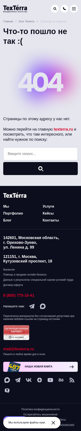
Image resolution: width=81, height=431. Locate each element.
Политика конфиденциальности (40, 409)
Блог (7, 220)
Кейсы (48, 213)
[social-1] (72, 380)
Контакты (51, 220)
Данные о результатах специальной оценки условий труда (38, 279)
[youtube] (50, 380)
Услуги (48, 206)
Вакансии (9, 269)
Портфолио (13, 213)
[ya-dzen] (39, 380)
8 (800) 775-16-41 (18, 295)
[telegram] (32, 306)
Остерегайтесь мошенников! (40, 414)
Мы (6, 206)
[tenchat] (7, 391)
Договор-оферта (13, 285)
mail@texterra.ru (18, 349)
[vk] (29, 380)
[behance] (61, 380)
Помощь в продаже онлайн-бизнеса (24, 274)
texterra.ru (63, 129)
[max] (43, 306)
